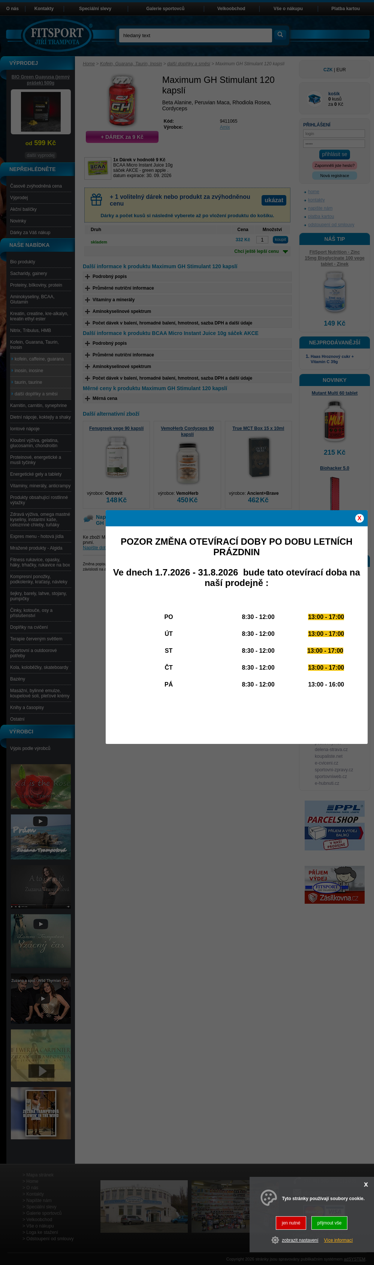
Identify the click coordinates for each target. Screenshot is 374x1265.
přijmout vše (329, 1223)
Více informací (338, 1240)
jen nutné (291, 1223)
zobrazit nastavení (300, 1240)
